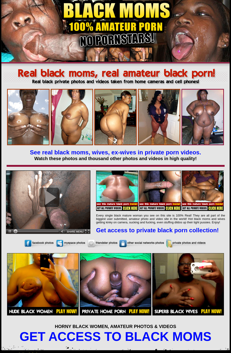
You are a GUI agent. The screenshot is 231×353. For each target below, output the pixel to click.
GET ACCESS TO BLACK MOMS (115, 336)
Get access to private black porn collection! (157, 230)
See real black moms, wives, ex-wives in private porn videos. (115, 152)
